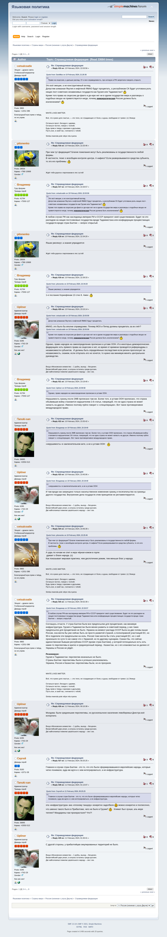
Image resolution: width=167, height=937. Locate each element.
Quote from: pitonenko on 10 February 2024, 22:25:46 (67, 535)
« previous (144, 50)
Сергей (21, 758)
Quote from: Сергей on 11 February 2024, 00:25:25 (65, 791)
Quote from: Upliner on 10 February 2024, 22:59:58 (65, 388)
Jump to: (113, 905)
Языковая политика (30, 7)
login (36, 17)
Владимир (23, 184)
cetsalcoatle (24, 66)
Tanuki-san (23, 419)
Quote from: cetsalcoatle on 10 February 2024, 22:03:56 (67, 193)
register (44, 17)
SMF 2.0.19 (72, 924)
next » (152, 50)
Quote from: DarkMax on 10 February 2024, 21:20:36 (66, 75)
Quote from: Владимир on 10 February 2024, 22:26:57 (67, 608)
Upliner (21, 307)
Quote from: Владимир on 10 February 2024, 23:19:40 (67, 428)
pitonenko (23, 143)
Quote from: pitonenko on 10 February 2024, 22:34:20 (67, 284)
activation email (34, 19)
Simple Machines (95, 924)
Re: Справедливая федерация (67, 65)
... (27, 54)
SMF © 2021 (83, 924)
